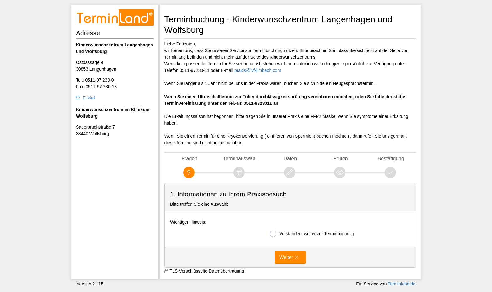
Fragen (189, 158)
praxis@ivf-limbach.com (257, 70)
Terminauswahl (239, 158)
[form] (290, 225)
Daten (290, 158)
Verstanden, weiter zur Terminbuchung (312, 234)
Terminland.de (401, 283)
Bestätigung (391, 158)
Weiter (286, 257)
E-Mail (89, 97)
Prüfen (340, 158)
